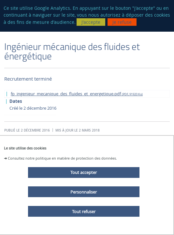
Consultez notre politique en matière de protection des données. (62, 158)
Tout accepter (83, 172)
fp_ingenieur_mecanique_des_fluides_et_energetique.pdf (77, 94)
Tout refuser (83, 211)
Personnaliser (83, 192)
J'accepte (90, 22)
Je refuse (122, 22)
